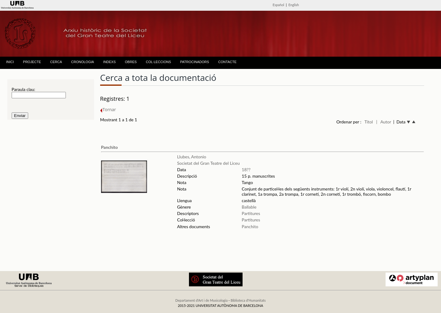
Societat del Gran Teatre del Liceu (208, 163)
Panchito (109, 147)
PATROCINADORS (194, 62)
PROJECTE (32, 62)
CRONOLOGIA (82, 62)
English (293, 5)
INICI (10, 62)
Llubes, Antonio (191, 156)
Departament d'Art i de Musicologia (201, 300)
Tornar (108, 109)
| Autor (383, 121)
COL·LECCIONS (158, 62)
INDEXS (109, 62)
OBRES (131, 62)
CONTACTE (227, 62)
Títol (368, 121)
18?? (246, 169)
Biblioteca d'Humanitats (248, 300)
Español (278, 5)
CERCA (56, 62)
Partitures (251, 213)
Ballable (249, 206)
